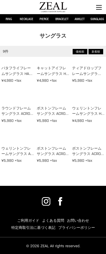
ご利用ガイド (28, 220)
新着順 (96, 51)
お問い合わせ (78, 220)
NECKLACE (26, 19)
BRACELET (61, 19)
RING (9, 19)
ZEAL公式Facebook (60, 201)
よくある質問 (53, 220)
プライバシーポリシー (76, 227)
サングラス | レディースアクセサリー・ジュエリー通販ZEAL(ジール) (53, 7)
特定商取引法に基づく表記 (33, 227)
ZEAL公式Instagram (46, 201)
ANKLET (80, 19)
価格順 (80, 51)
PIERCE (44, 19)
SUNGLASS (97, 19)
